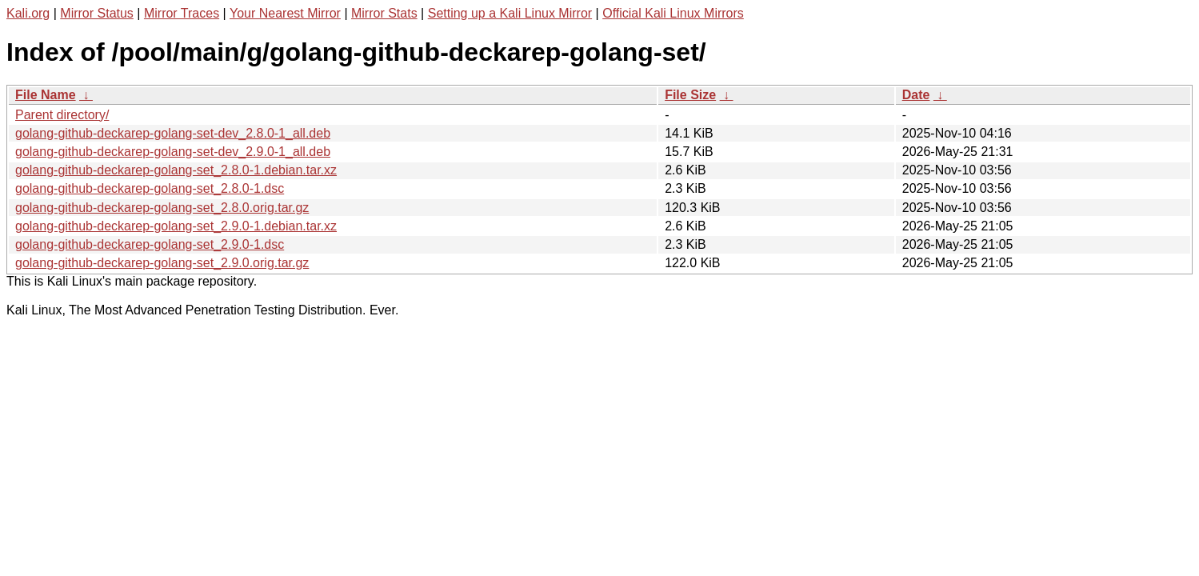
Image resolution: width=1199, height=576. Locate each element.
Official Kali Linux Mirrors (673, 13)
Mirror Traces (181, 13)
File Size (690, 95)
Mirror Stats (384, 13)
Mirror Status (97, 13)
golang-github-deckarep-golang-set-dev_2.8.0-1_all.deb (172, 133)
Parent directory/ (62, 115)
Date (916, 95)
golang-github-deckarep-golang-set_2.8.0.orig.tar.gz (162, 207)
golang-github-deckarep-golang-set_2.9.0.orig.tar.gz (162, 263)
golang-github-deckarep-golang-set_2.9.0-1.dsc (149, 244)
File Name (45, 95)
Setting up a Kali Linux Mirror (510, 13)
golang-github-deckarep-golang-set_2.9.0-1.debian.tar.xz (176, 226)
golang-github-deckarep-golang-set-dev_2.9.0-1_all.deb (172, 151)
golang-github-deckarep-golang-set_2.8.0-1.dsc (149, 188)
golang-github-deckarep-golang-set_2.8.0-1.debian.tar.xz (176, 170)
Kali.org (28, 13)
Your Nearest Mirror (285, 13)
